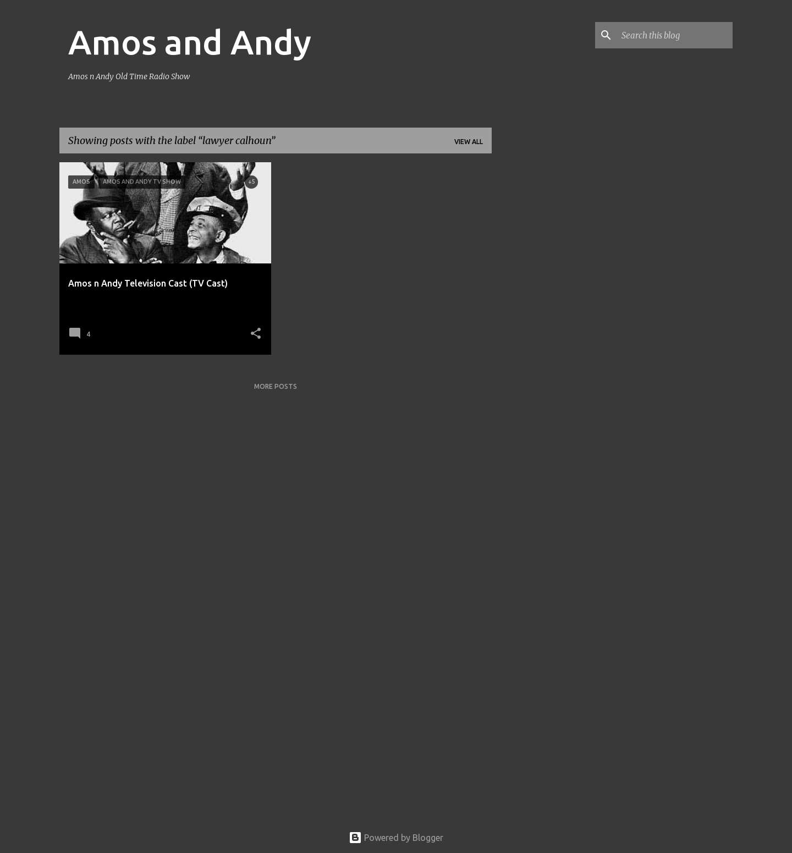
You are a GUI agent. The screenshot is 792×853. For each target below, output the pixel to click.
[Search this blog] (675, 35)
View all (468, 141)
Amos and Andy (189, 42)
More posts (275, 386)
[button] (255, 334)
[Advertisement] (535, 327)
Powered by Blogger (396, 838)
